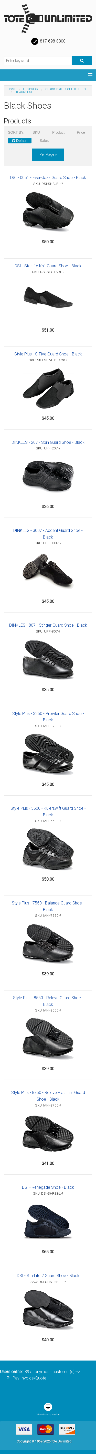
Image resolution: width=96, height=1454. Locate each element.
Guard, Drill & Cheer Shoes (65, 89)
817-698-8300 (48, 41)
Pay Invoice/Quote (29, 1378)
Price (81, 132)
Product (58, 132)
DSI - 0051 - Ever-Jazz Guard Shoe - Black (48, 177)
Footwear (30, 89)
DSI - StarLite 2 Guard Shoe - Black (48, 1275)
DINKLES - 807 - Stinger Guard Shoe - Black (48, 625)
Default (19, 141)
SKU (36, 132)
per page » (48, 154)
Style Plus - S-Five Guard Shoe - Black (48, 354)
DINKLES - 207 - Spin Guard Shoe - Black (48, 442)
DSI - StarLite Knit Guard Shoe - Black (48, 266)
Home (12, 89)
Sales (44, 141)
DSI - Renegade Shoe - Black (48, 1187)
